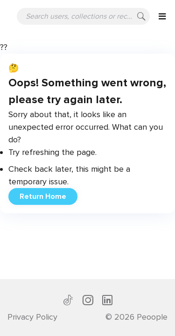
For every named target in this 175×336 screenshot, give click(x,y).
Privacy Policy (32, 317)
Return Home (43, 196)
